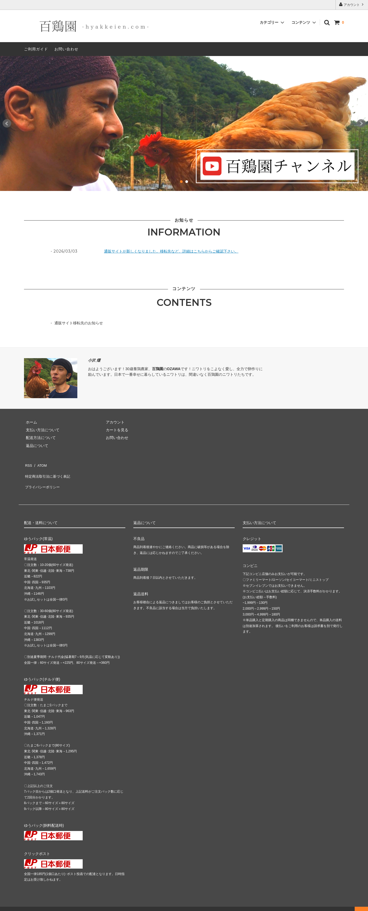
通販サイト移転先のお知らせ (78, 323)
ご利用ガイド (36, 49)
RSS (28, 464)
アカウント (352, 4)
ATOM (40, 464)
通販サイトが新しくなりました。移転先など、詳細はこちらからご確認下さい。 (171, 251)
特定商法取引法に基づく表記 (48, 472)
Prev (7, 123)
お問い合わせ (66, 49)
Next (361, 123)
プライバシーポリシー (42, 480)
